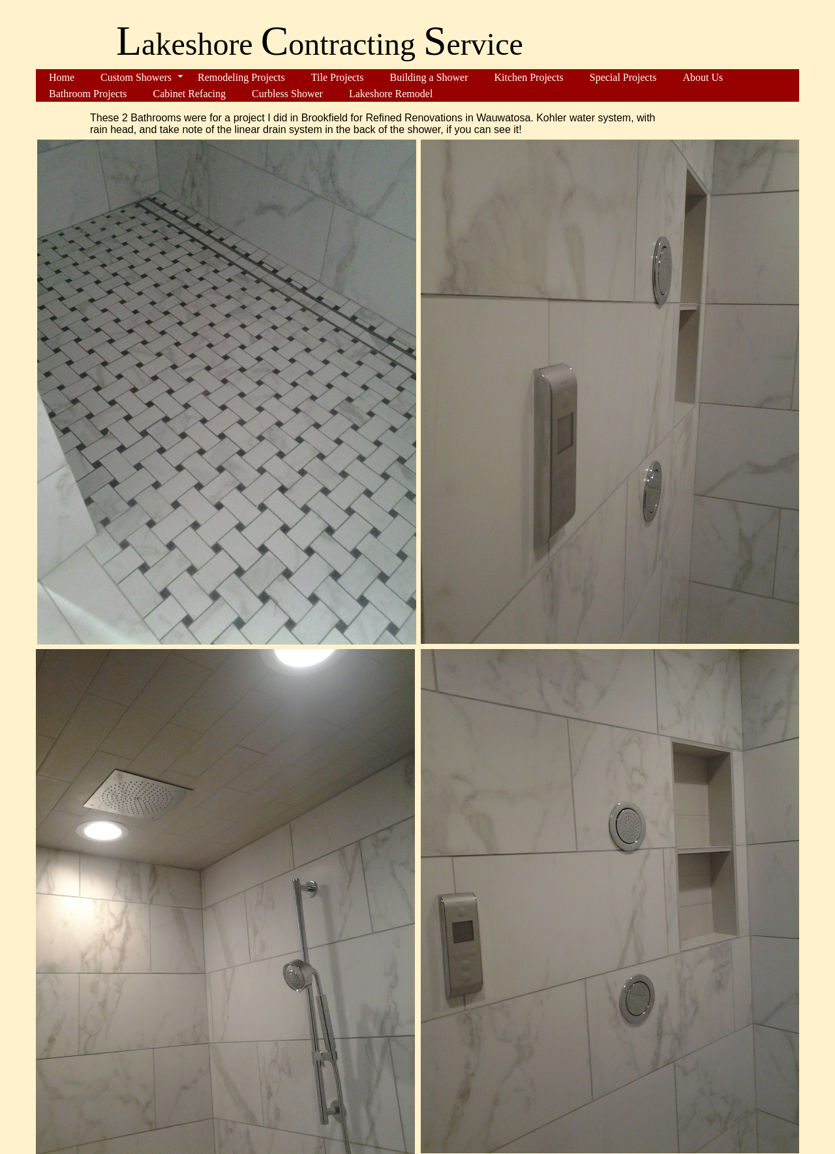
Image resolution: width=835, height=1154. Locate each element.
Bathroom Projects (88, 93)
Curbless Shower (287, 93)
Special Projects (623, 77)
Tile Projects (337, 77)
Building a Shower (429, 77)
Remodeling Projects (241, 77)
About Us (702, 77)
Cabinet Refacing (189, 93)
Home (61, 77)
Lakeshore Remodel (391, 93)
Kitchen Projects (529, 77)
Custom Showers (136, 77)
